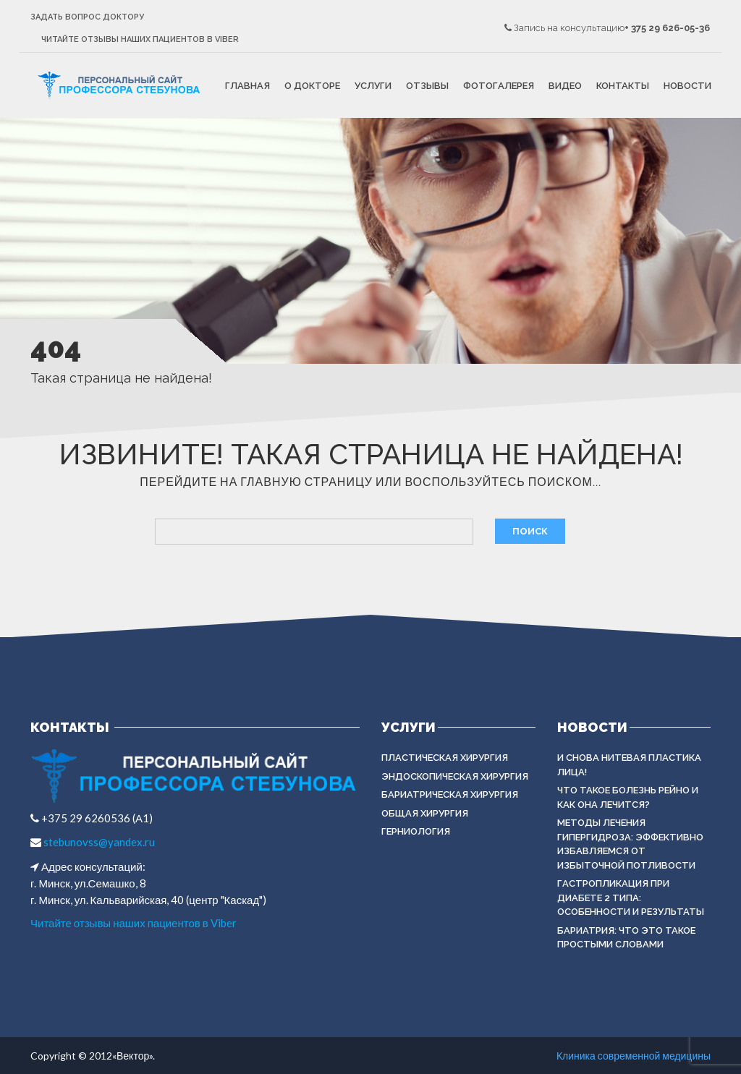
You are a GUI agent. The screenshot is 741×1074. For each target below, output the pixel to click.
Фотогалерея (498, 85)
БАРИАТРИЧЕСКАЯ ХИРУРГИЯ (449, 794)
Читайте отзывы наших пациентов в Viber (140, 39)
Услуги (373, 85)
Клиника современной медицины (633, 1055)
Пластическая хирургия (444, 757)
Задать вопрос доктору (87, 17)
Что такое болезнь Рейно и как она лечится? (627, 797)
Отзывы (427, 85)
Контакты (622, 85)
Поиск (530, 531)
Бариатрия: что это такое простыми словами (626, 937)
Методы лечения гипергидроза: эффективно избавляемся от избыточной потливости (630, 844)
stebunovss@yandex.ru (98, 841)
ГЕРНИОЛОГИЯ (415, 831)
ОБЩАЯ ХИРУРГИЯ (424, 813)
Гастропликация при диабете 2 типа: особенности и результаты (630, 897)
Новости (687, 85)
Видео (565, 85)
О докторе (312, 85)
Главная (247, 85)
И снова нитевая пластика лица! (629, 764)
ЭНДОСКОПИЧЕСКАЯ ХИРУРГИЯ (454, 776)
